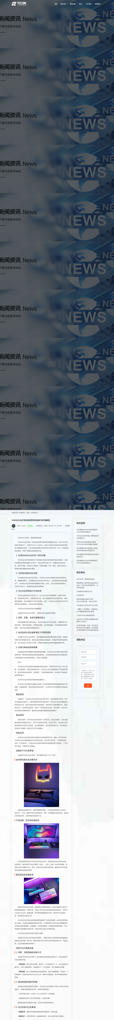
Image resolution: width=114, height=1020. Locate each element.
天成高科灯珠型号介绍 (84, 591)
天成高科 (22, 513)
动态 (28, 513)
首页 (56, 4)
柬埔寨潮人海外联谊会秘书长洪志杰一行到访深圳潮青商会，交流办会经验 (87, 585)
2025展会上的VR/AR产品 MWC (87, 605)
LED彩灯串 (80, 595)
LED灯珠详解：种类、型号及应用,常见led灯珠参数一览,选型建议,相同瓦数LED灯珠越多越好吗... (88, 627)
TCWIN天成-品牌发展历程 (86, 615)
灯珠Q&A (34, 513)
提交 (87, 685)
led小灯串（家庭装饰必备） (86, 579)
